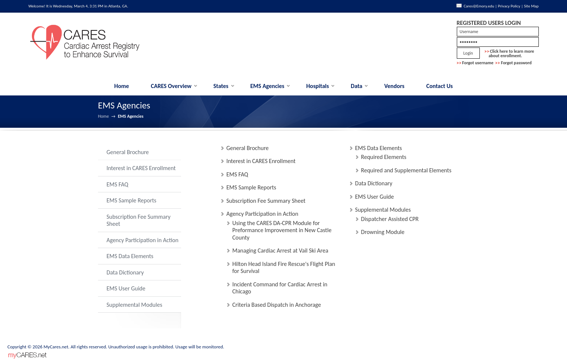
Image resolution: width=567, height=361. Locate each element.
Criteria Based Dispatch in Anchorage (276, 304)
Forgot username (478, 62)
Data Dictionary (125, 272)
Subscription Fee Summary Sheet (138, 220)
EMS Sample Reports (131, 200)
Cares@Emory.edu (478, 6)
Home (121, 86)
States (221, 86)
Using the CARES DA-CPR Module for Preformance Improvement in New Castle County (281, 230)
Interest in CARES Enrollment (141, 168)
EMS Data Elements (129, 256)
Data (356, 86)
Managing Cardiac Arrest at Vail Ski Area (280, 250)
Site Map (531, 6)
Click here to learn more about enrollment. (509, 53)
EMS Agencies (267, 86)
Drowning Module (382, 231)
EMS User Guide (125, 288)
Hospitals (317, 86)
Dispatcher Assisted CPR (390, 218)
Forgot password (516, 62)
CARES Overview (171, 86)
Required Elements (383, 156)
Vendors (394, 86)
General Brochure (127, 152)
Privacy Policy (509, 6)
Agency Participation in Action (142, 240)
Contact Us (439, 86)
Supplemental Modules (134, 304)
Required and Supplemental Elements (406, 170)
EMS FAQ (117, 184)
